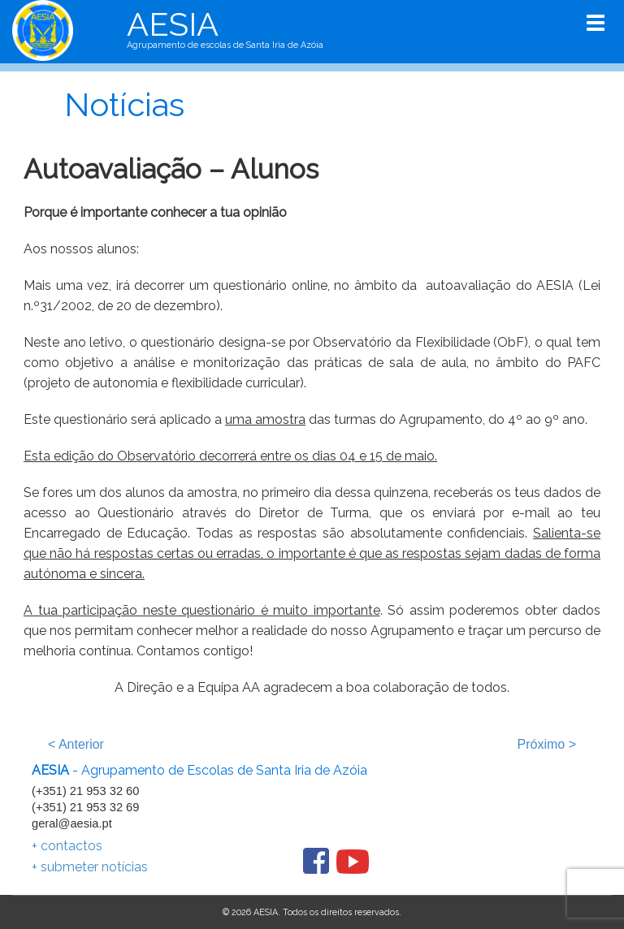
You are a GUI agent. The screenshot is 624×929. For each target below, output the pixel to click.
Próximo (547, 744)
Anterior (76, 744)
